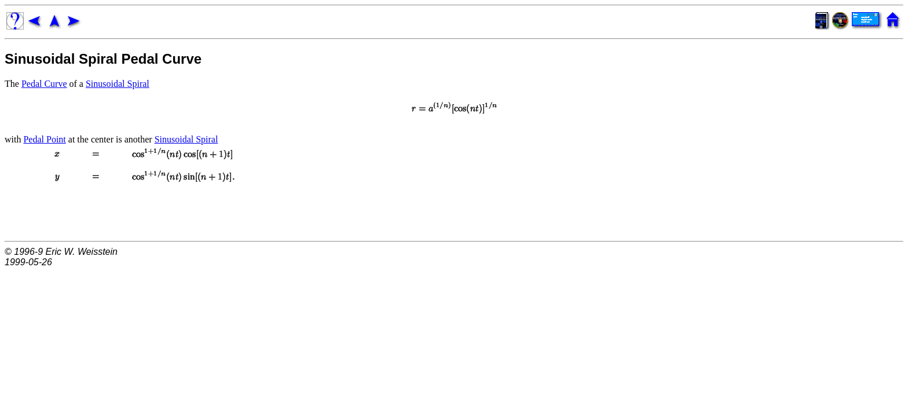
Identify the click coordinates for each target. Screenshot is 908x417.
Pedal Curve (44, 84)
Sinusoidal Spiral (117, 84)
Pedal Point (44, 139)
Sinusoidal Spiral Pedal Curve (103, 59)
